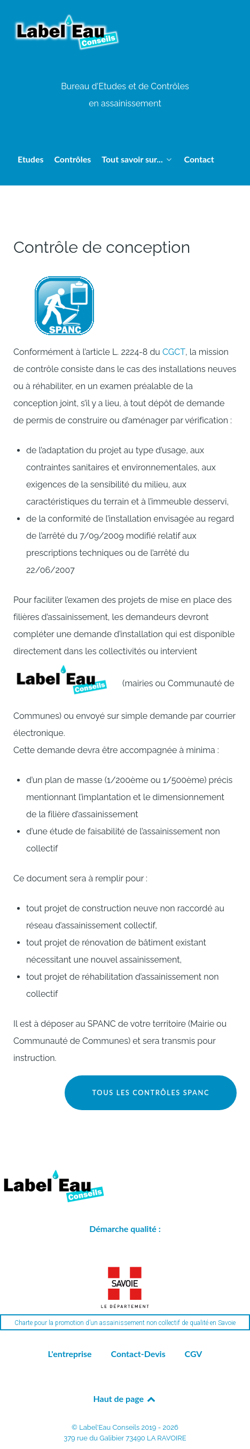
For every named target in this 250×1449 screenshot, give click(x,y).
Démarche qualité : (125, 1228)
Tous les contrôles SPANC (150, 1092)
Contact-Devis (138, 1354)
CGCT (173, 352)
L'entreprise (70, 1354)
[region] (125, 1295)
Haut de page (125, 1398)
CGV (193, 1354)
